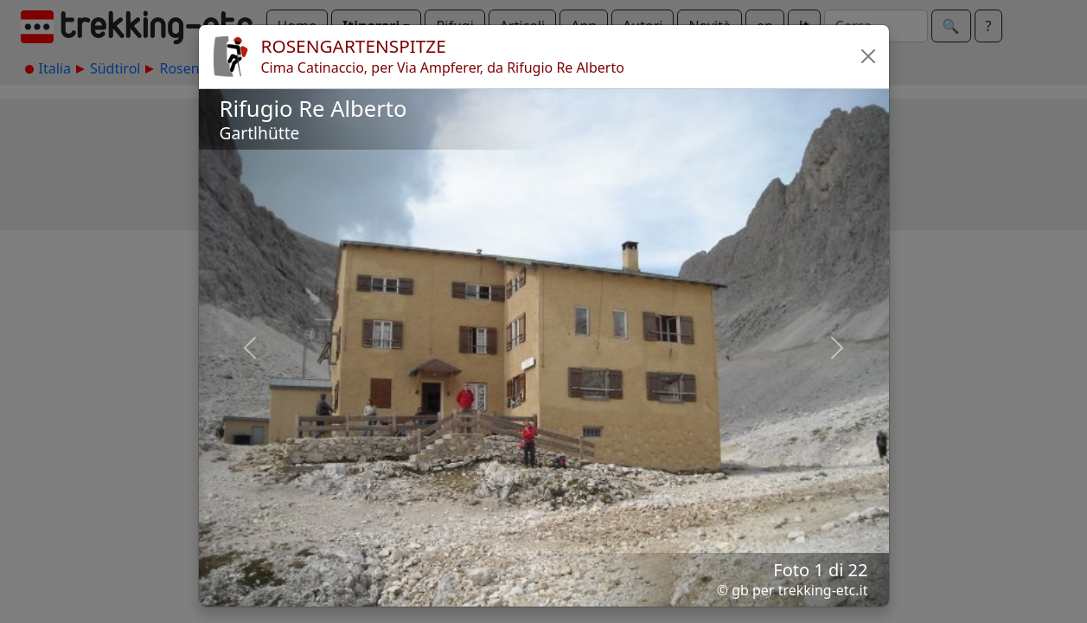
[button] (868, 56)
